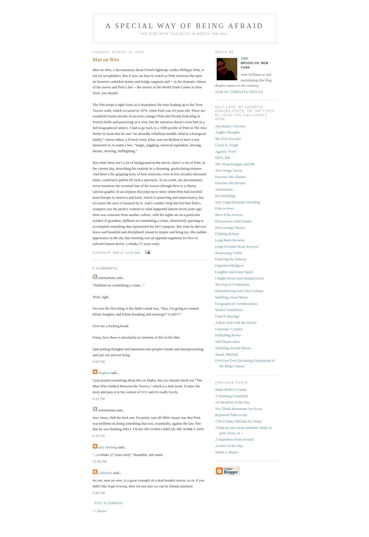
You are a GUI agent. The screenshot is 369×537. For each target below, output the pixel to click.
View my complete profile (239, 92)
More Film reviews (229, 215)
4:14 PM (99, 398)
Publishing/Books (228, 335)
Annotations (224, 189)
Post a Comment (109, 503)
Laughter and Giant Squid (234, 272)
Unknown (105, 473)
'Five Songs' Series (229, 170)
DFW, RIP (222, 157)
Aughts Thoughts (227, 132)
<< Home (100, 511)
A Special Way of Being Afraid (184, 26)
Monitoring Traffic (229, 253)
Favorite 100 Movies (230, 183)
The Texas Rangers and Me (235, 164)
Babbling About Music (231, 297)
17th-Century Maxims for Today (238, 421)
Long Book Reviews (230, 240)
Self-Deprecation (227, 341)
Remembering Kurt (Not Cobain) (239, 291)
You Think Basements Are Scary (239, 409)
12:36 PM (100, 461)
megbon (104, 373)
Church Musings (227, 316)
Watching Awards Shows (233, 348)
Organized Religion (229, 265)
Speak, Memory (226, 354)
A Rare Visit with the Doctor (236, 322)
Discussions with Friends (233, 221)
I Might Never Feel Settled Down (239, 278)
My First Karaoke (228, 139)
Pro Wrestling (225, 196)
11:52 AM (132, 252)
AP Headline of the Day (232, 402)
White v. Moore (226, 452)
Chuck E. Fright (226, 145)
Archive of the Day (229, 446)
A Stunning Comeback (231, 396)
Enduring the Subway (231, 259)
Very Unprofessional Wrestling (237, 202)
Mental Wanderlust (229, 310)
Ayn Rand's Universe (230, 126)
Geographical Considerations (236, 304)
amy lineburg (107, 447)
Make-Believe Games (231, 389)
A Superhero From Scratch (234, 439)
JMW (244, 58)
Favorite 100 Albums (230, 177)
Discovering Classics (230, 227)
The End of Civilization (232, 284)
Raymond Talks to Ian (231, 415)
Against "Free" (226, 151)
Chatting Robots (227, 234)
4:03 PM (99, 361)
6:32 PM (99, 436)
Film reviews (224, 208)
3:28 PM (99, 493)
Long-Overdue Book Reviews (237, 246)
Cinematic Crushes (229, 329)
